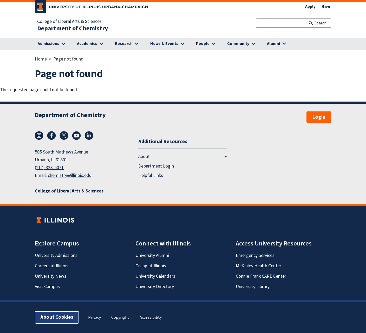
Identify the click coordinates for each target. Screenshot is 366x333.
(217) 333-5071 (49, 167)
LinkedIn (89, 135)
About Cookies (57, 317)
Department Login (156, 166)
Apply (310, 6)
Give (326, 6)
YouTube (76, 135)
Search (320, 23)
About (144, 156)
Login (318, 117)
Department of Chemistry (72, 28)
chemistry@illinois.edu (70, 175)
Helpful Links (150, 175)
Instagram (39, 135)
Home (41, 59)
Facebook (51, 135)
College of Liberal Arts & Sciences (69, 21)
